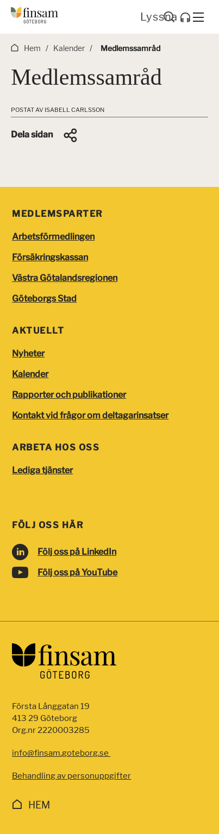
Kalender (30, 374)
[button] (45, 135)
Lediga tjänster (42, 470)
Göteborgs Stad (44, 298)
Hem (39, 805)
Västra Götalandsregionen (64, 278)
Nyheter (28, 353)
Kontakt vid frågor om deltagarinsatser (90, 415)
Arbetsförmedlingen (53, 236)
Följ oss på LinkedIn (76, 552)
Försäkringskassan (50, 257)
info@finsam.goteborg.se (61, 753)
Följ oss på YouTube (77, 572)
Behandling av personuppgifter (71, 776)
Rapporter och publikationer (69, 395)
